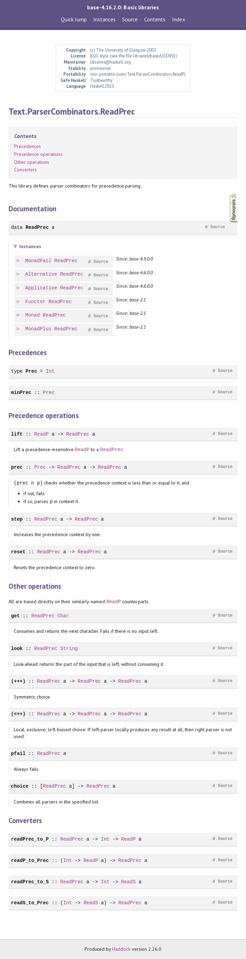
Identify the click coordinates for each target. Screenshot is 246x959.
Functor (36, 302)
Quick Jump (73, 19)
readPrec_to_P (30, 839)
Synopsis (228, 193)
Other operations (31, 162)
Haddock (121, 949)
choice (20, 786)
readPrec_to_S (30, 881)
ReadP (41, 434)
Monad (33, 315)
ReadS (128, 881)
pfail (18, 753)
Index (178, 19)
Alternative (42, 274)
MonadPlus (39, 329)
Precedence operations (38, 154)
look (17, 648)
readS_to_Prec (30, 902)
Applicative (42, 288)
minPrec (21, 392)
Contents (154, 19)
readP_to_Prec (30, 860)
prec (17, 467)
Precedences (27, 146)
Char (63, 615)
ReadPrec (37, 227)
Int (50, 371)
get (15, 615)
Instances (104, 19)
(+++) (18, 681)
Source (130, 19)
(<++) (18, 714)
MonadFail (39, 261)
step (17, 519)
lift (17, 434)
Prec (31, 371)
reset (18, 551)
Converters (25, 170)
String (69, 648)
